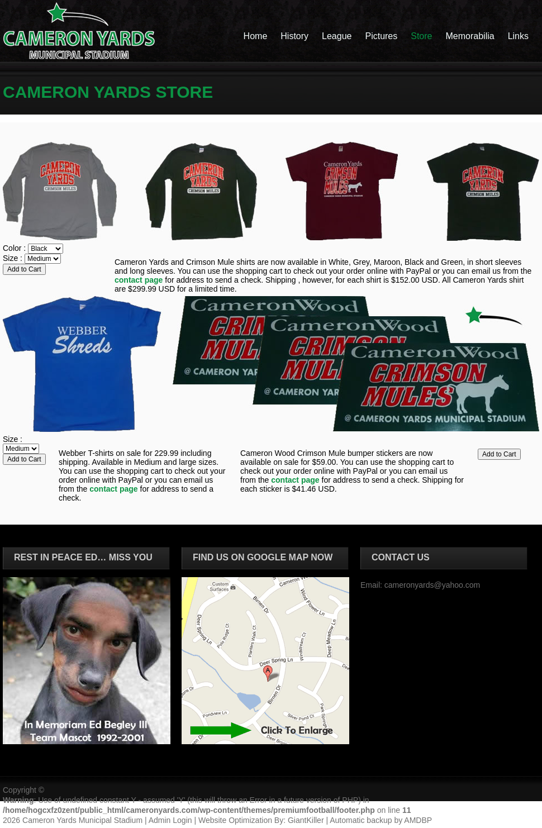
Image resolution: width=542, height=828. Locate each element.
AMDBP (418, 820)
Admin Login (170, 820)
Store (421, 36)
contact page (139, 279)
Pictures (381, 36)
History (294, 36)
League (336, 36)
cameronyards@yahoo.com (432, 584)
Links (518, 36)
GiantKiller (306, 820)
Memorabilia (470, 36)
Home (256, 36)
